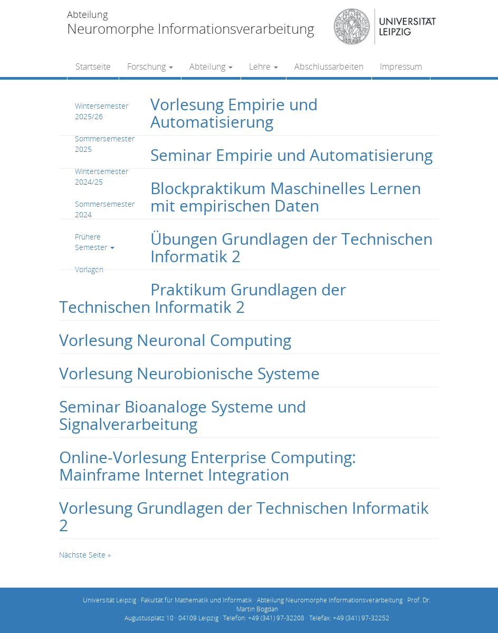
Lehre (263, 66)
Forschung (150, 66)
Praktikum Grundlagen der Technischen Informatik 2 (202, 298)
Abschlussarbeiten (328, 66)
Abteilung (211, 66)
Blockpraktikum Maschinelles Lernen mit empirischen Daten (285, 196)
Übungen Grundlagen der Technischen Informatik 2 (291, 247)
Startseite (93, 66)
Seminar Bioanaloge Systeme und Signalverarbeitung (182, 415)
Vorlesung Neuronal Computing (175, 340)
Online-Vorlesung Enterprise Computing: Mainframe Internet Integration (207, 465)
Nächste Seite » (85, 555)
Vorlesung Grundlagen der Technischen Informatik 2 (244, 516)
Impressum (401, 66)
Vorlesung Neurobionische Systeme (189, 373)
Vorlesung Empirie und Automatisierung (234, 112)
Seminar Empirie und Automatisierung (291, 155)
